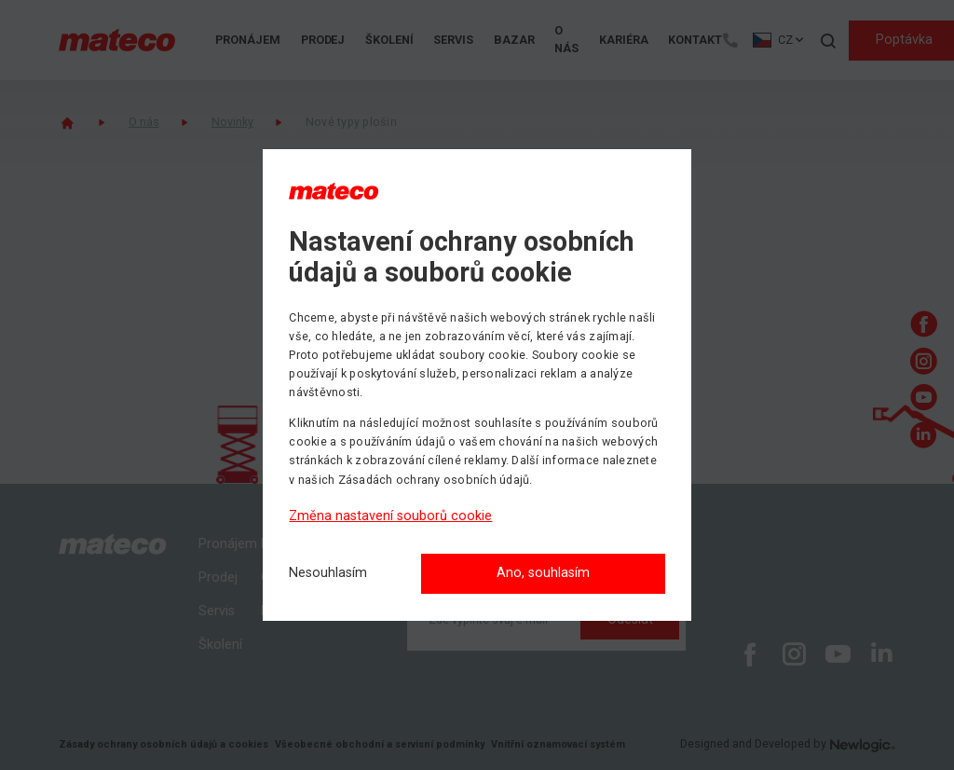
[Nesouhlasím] (328, 574)
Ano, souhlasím (543, 573)
